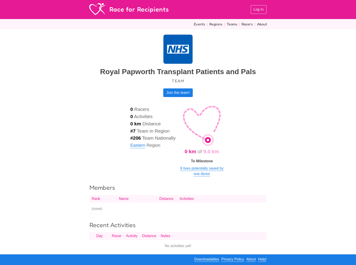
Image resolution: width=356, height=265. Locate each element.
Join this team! (178, 93)
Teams (232, 24)
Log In (259, 9)
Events (199, 24)
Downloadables (206, 259)
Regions (215, 24)
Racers (247, 24)
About (262, 24)
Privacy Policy (232, 259)
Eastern (137, 145)
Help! (262, 259)
